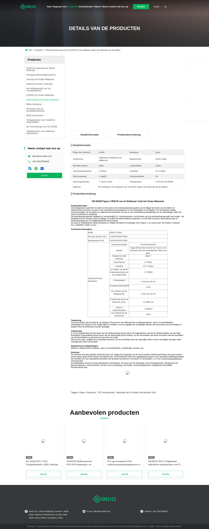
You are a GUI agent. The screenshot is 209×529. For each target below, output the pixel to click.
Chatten (141, 6)
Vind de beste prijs (142, 122)
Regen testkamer (87, 392)
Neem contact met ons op (115, 6)
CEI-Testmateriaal (106, 392)
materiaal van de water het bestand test (136, 392)
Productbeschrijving (129, 134)
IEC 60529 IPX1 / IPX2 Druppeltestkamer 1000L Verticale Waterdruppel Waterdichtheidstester (43, 463)
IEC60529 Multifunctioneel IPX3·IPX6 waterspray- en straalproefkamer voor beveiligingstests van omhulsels (82, 463)
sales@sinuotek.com (42, 156)
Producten (73, 6)
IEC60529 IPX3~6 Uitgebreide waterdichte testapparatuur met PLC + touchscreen (165, 463)
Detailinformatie (90, 134)
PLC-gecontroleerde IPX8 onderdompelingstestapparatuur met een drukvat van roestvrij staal (124, 463)
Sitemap (30, 526)
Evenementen (86, 6)
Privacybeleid (41, 526)
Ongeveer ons (59, 6)
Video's (97, 6)
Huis (49, 6)
